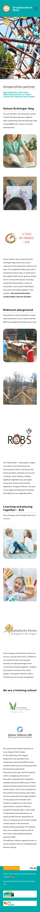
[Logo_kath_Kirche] (20, 625)
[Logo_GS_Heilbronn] (20, 726)
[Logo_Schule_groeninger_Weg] (20, 234)
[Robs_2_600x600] (20, 373)
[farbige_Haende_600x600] (20, 570)
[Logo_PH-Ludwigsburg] (20, 704)
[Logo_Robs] (20, 428)
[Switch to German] (13, 876)
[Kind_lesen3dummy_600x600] (20, 179)
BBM (4, 884)
